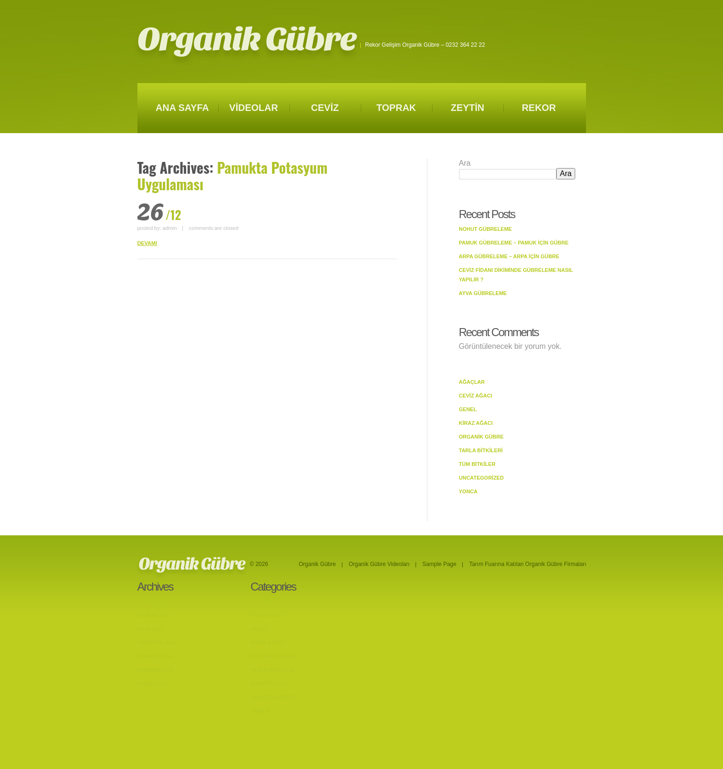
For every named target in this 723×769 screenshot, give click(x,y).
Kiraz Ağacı (476, 423)
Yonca (468, 491)
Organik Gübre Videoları (379, 564)
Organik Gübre (246, 39)
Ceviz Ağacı (476, 395)
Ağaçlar (472, 382)
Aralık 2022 (153, 615)
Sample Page (439, 564)
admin (169, 228)
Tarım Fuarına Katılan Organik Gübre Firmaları (527, 564)
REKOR (539, 107)
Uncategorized (481, 478)
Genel (468, 409)
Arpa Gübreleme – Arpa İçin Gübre (509, 256)
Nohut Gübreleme (485, 229)
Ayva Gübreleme (483, 293)
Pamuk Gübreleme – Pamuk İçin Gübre (514, 242)
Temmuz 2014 (155, 656)
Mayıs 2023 (151, 601)
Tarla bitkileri (481, 450)
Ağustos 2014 (156, 642)
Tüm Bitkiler (477, 464)
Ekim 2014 (150, 629)
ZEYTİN (467, 107)
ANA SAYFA (182, 107)
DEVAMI (147, 243)
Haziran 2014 (155, 670)
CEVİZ (325, 107)
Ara (465, 163)
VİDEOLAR (253, 107)
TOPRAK (396, 107)
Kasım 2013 (152, 683)
